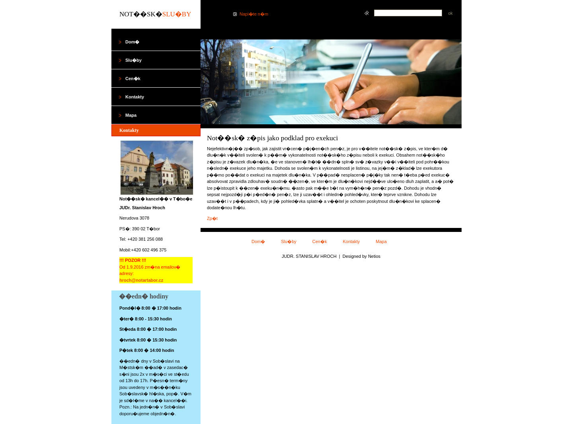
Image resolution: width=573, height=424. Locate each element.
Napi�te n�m (254, 14)
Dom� (258, 241)
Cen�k (319, 241)
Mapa (381, 241)
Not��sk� (155, 14)
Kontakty (351, 241)
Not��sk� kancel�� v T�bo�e (155, 198)
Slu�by (288, 241)
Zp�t (212, 218)
